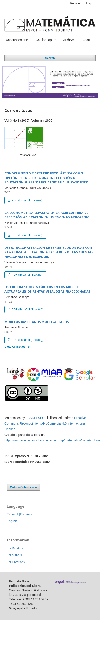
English (12, 521)
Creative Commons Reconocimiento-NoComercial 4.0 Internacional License (45, 423)
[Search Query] (50, 49)
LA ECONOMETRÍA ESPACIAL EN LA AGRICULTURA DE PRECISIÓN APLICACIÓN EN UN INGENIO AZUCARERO (47, 214)
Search (50, 58)
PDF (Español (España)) (27, 200)
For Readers (15, 548)
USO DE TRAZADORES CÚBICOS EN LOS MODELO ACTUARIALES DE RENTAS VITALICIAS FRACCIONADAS (47, 289)
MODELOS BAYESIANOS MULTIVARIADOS (36, 322)
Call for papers (46, 40)
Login (89, 3)
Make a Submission (23, 487)
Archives (69, 40)
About (87, 40)
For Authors (14, 555)
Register (75, 3)
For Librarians (16, 562)
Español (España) (19, 514)
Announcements (17, 40)
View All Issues (14, 346)
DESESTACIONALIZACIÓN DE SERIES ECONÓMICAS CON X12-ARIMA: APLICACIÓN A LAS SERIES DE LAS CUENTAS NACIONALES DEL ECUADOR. (48, 252)
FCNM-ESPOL (36, 418)
